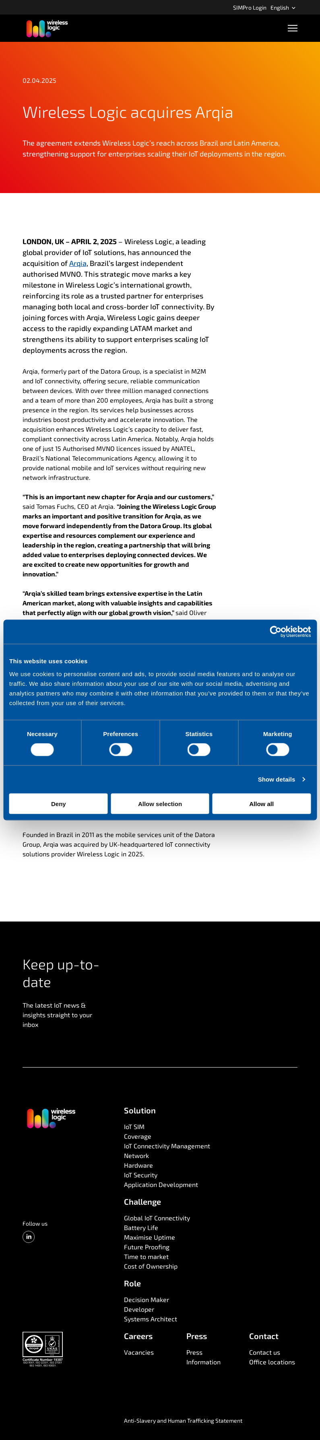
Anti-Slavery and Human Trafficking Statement (183, 1420)
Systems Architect (150, 1319)
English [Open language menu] (283, 7)
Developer (139, 1309)
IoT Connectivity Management (167, 1146)
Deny (58, 803)
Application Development (161, 1184)
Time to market (146, 1256)
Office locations (272, 1362)
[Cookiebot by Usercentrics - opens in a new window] (275, 632)
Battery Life (141, 1227)
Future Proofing (146, 1247)
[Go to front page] (51, 1117)
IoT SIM (134, 1126)
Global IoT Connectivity (157, 1218)
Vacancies (139, 1352)
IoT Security (140, 1175)
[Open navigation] (292, 28)
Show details (276, 779)
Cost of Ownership (151, 1266)
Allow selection (160, 803)
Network (136, 1155)
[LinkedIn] (29, 1237)
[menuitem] (249, 7)
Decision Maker (146, 1299)
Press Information (203, 1357)
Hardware (138, 1165)
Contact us (264, 1352)
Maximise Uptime (149, 1237)
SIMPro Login (249, 7)
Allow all (261, 803)
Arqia (78, 263)
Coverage (137, 1136)
